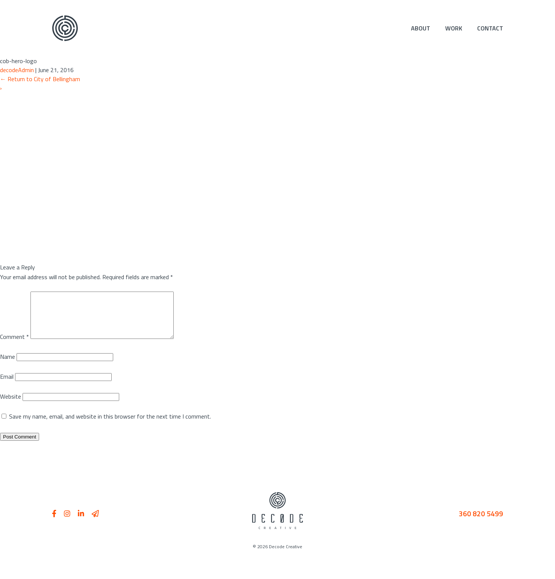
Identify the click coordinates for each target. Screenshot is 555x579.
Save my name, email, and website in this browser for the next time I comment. (110, 425)
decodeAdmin (17, 69)
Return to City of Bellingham (40, 78)
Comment (14, 345)
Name (7, 365)
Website (10, 405)
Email (7, 385)
